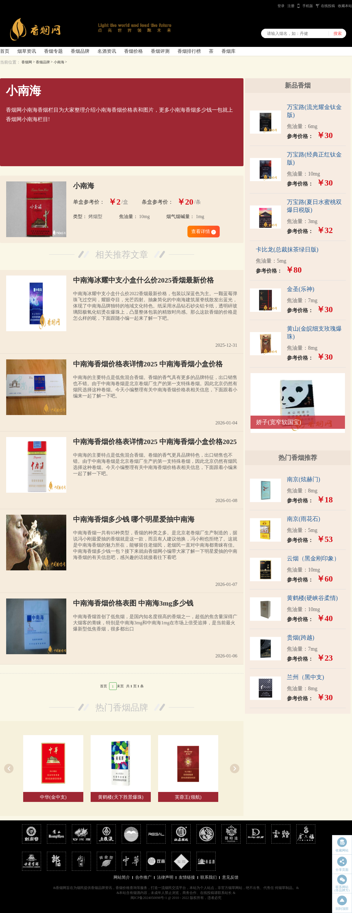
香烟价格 (133, 51)
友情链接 (187, 877)
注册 (291, 6)
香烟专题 (53, 51)
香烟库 (228, 51)
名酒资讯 (106, 51)
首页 (4, 51)
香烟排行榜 (189, 51)
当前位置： (10, 62)
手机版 (307, 6)
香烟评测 (160, 51)
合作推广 (143, 877)
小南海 (59, 62)
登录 (281, 6)
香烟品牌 (80, 51)
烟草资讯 (26, 51)
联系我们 (208, 877)
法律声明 (165, 877)
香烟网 (26, 62)
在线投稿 (328, 6)
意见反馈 (230, 877)
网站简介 (122, 877)
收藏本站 (345, 6)
